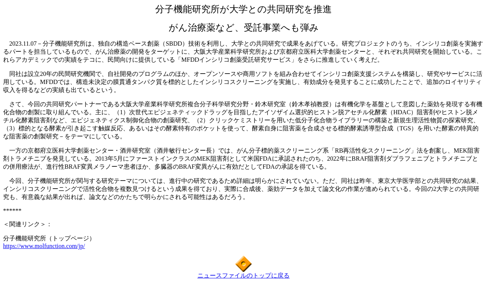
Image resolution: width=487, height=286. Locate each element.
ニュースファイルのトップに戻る (243, 275)
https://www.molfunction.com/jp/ (44, 246)
